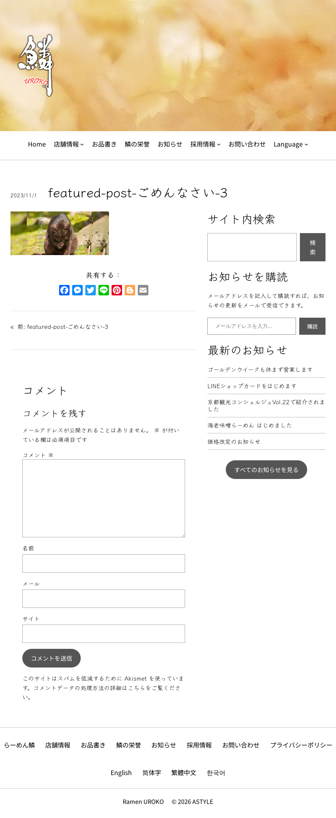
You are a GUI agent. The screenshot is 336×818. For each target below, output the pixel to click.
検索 (313, 247)
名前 (28, 548)
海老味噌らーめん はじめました (249, 425)
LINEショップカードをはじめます (252, 385)
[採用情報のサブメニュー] (219, 144)
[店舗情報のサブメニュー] (82, 144)
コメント (38, 454)
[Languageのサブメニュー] (306, 144)
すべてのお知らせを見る (266, 469)
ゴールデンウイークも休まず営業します (260, 369)
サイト (31, 618)
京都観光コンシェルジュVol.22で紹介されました (266, 405)
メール (31, 583)
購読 (312, 326)
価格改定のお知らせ (234, 441)
